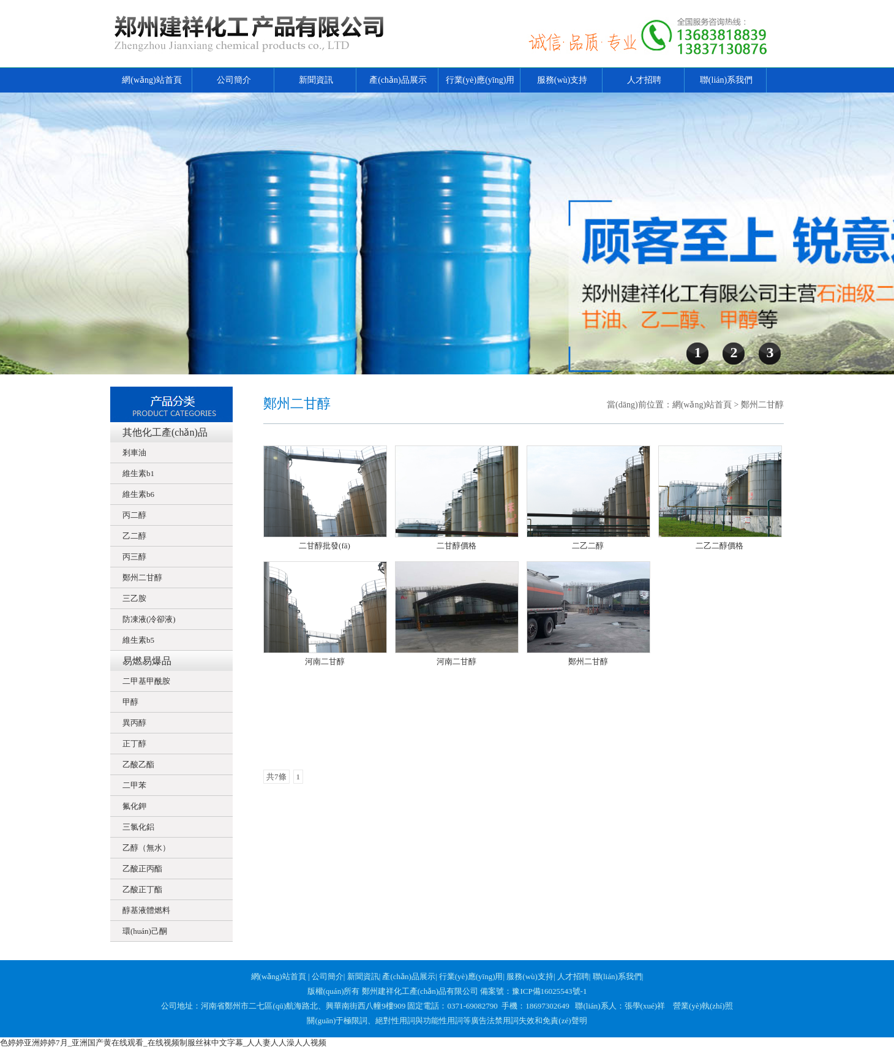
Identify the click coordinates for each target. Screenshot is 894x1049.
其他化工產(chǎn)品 (165, 432)
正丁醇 (134, 743)
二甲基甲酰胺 (146, 681)
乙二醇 (134, 535)
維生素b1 (138, 473)
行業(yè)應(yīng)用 (480, 80)
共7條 (276, 776)
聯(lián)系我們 (726, 80)
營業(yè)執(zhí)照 (702, 1005)
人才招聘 (644, 80)
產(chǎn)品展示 (398, 80)
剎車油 (134, 452)
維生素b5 (138, 640)
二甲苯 (134, 785)
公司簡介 (234, 80)
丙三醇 (134, 556)
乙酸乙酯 (138, 764)
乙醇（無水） (146, 847)
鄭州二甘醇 (142, 577)
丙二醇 (134, 515)
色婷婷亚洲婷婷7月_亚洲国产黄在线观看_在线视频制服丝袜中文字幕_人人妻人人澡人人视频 (163, 1042)
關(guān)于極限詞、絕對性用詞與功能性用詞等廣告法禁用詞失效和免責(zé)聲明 (447, 1020)
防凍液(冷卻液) (149, 619)
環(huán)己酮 (144, 931)
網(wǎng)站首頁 (151, 80)
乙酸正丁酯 (142, 889)
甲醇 (130, 701)
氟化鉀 (134, 806)
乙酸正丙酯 (142, 868)
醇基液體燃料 (146, 910)
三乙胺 (134, 598)
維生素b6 (138, 494)
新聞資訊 (316, 80)
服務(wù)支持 (562, 80)
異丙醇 (134, 722)
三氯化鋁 (138, 826)
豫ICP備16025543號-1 (549, 991)
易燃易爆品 (146, 661)
